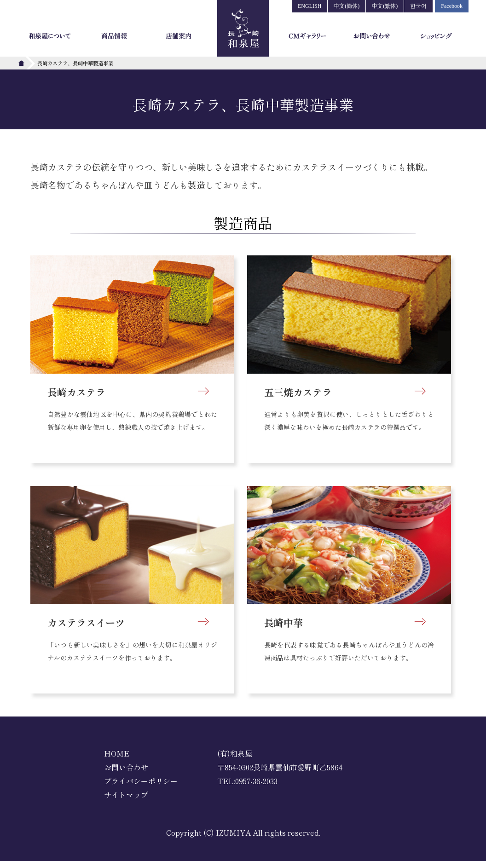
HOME (116, 753)
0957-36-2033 (256, 780)
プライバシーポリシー (141, 780)
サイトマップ (126, 794)
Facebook (452, 6)
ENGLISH (309, 6)
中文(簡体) (346, 6)
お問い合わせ (126, 767)
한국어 (418, 6)
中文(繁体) (385, 6)
